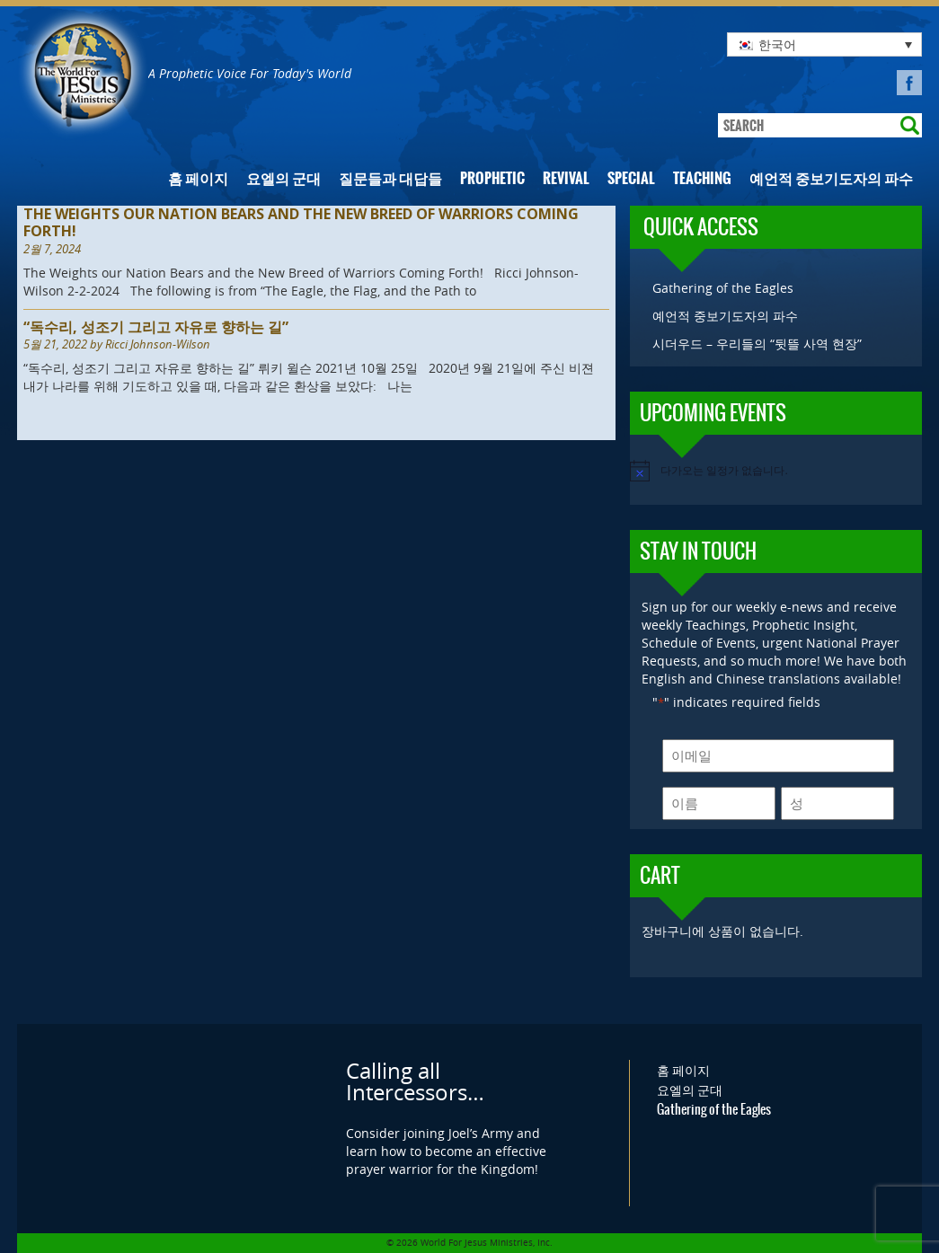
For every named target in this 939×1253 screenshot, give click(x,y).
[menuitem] (824, 44)
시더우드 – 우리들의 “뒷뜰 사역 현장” (757, 343)
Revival (566, 178)
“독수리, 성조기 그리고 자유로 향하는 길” (155, 327)
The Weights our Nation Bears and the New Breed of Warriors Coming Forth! (301, 223)
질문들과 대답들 (390, 178)
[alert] (776, 470)
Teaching (702, 178)
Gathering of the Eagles (722, 287)
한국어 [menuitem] (777, 44)
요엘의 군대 (283, 178)
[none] (824, 44)
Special (631, 178)
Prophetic (492, 178)
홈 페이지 (198, 178)
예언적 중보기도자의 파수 (831, 178)
